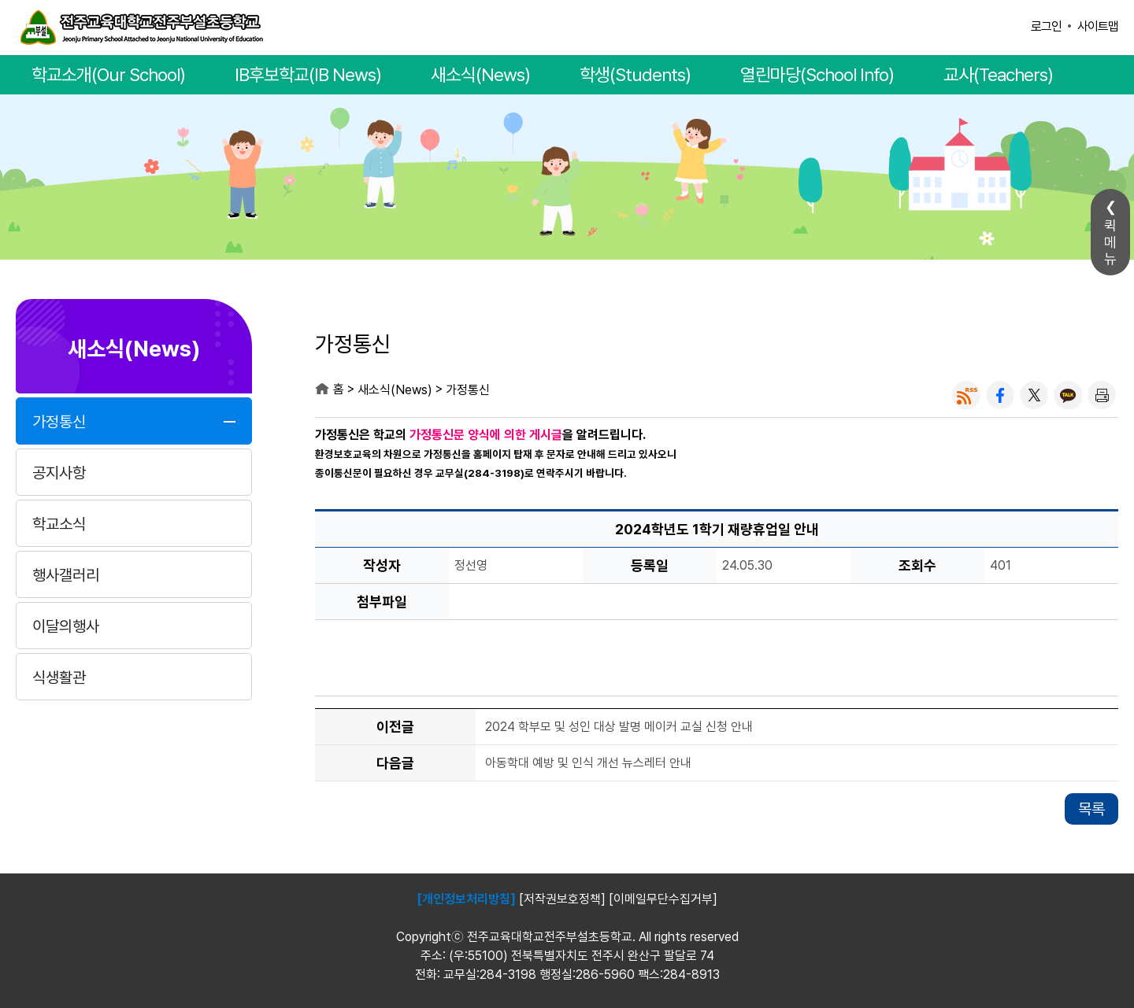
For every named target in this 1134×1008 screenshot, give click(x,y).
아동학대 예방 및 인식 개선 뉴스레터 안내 (588, 763)
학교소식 (59, 524)
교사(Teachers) (998, 75)
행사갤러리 (65, 575)
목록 (1091, 808)
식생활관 (59, 677)
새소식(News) (480, 75)
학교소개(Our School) (108, 75)
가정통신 (59, 421)
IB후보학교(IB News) (308, 75)
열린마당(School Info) (817, 75)
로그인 (1046, 26)
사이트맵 (1097, 26)
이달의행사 (65, 626)
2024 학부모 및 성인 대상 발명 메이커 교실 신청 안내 (619, 727)
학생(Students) (635, 75)
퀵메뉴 (1110, 242)
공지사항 (59, 472)
